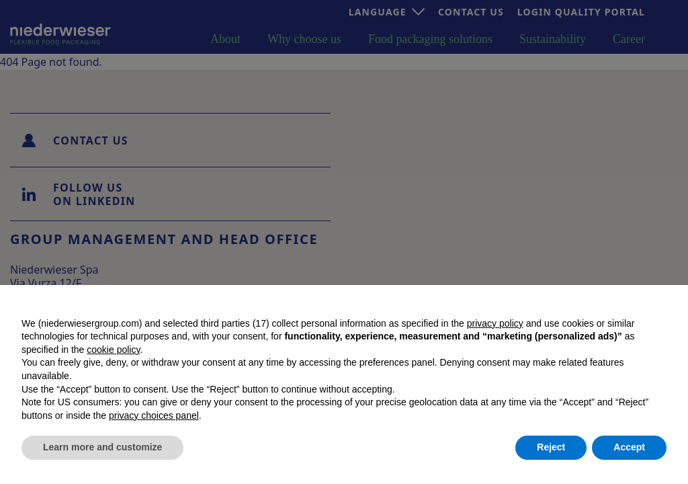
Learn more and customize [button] (102, 447)
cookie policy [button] (113, 349)
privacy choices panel (154, 415)
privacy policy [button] (495, 323)
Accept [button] (629, 447)
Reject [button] (551, 447)
